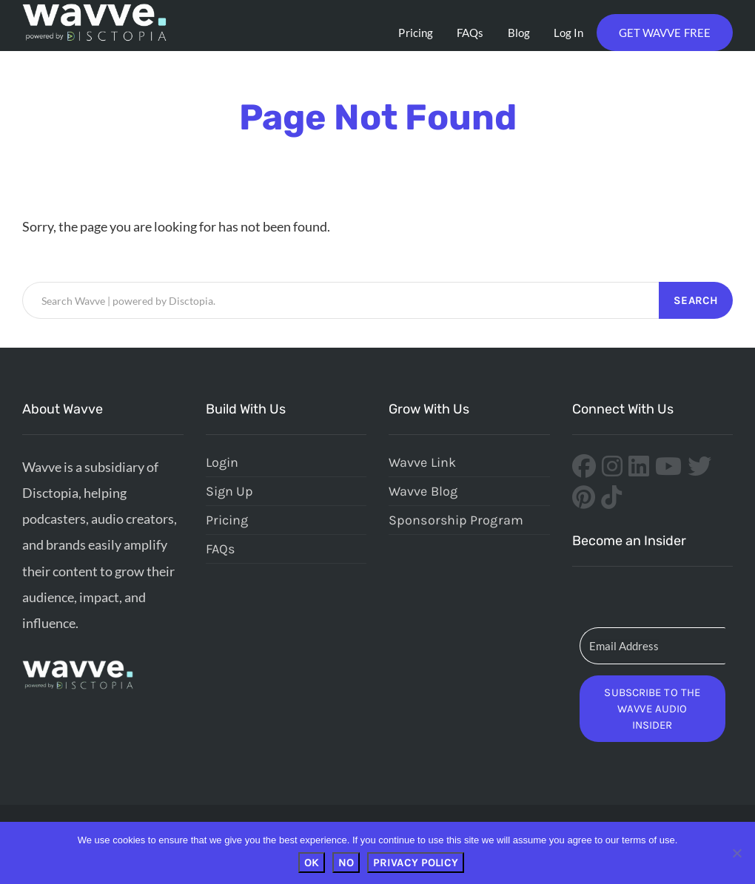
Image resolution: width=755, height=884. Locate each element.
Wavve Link (422, 462)
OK (311, 862)
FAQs (470, 32)
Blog (519, 32)
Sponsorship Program (456, 520)
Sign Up (230, 491)
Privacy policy (415, 862)
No (346, 862)
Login (222, 462)
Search (696, 300)
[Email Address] (653, 645)
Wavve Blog (423, 491)
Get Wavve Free (665, 32)
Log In (569, 32)
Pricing (415, 32)
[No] (736, 853)
